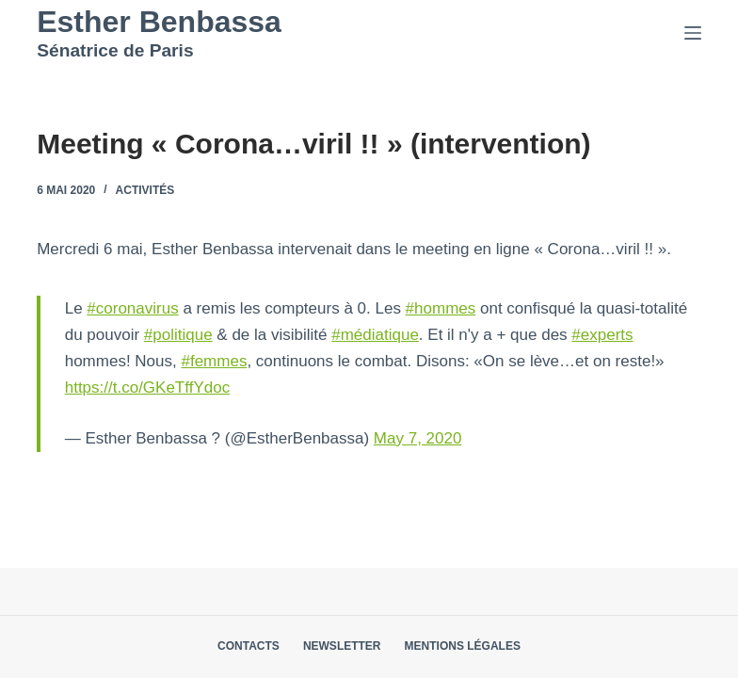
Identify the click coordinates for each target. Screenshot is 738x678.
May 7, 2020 (418, 438)
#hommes (441, 308)
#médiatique (375, 335)
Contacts (248, 646)
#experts (602, 335)
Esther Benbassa (159, 22)
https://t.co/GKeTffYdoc (147, 387)
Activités (145, 190)
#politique (178, 335)
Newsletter (342, 646)
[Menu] (692, 32)
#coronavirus (132, 308)
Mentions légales (463, 646)
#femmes (214, 361)
